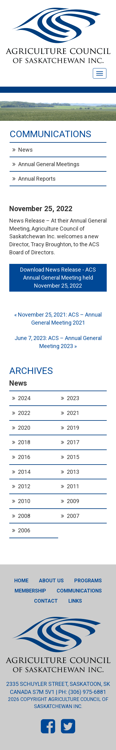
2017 (73, 442)
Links (75, 601)
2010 (24, 501)
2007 (73, 516)
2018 (24, 442)
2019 (73, 427)
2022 (24, 413)
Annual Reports (37, 178)
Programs (88, 581)
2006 (24, 530)
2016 (24, 457)
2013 (73, 472)
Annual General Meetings (48, 164)
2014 (24, 472)
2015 (73, 457)
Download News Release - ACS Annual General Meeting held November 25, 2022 (58, 277)
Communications (79, 591)
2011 (73, 486)
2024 (24, 398)
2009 (73, 501)
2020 (24, 427)
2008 (24, 516)
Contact (46, 601)
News (25, 149)
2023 (73, 398)
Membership (30, 591)
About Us (51, 581)
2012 (24, 486)
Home (21, 581)
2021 (73, 413)
